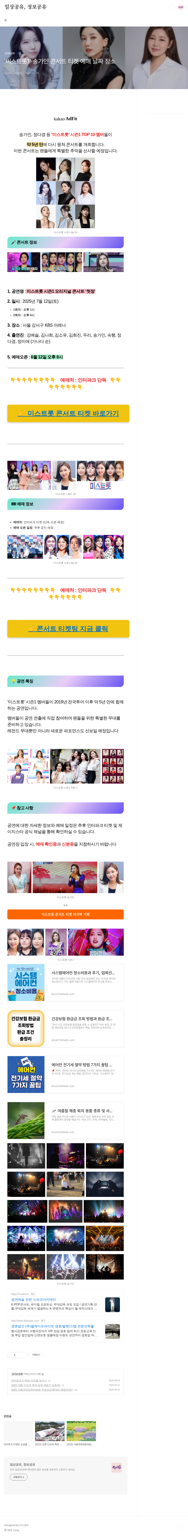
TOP (181, 1527)
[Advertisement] (165, 162)
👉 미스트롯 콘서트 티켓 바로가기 (68, 413)
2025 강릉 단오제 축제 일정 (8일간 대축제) (35, 1385)
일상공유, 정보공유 (25, 7)
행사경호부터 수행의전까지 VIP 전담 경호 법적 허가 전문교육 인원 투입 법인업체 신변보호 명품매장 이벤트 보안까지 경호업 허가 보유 (54, 1333)
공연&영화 (17, 1373)
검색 (172, 7)
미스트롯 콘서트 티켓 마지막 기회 (65, 914)
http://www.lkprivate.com (25, 1320)
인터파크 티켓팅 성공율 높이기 (29, 1380)
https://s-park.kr (20, 1294)
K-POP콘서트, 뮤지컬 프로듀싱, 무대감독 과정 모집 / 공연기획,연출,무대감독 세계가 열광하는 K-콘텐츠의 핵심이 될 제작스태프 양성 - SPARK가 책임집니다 (54, 1307)
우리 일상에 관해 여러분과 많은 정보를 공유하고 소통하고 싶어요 (42, 1469)
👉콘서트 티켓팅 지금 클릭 (68, 628)
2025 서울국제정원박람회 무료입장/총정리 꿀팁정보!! (42, 1389)
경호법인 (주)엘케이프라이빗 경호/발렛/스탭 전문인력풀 (52, 1326)
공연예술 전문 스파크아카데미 (33, 1299)
